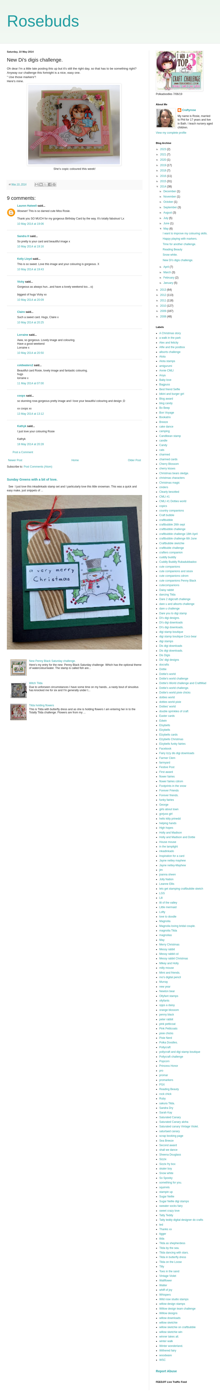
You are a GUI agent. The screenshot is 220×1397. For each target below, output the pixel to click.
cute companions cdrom (173, 575)
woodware (165, 1355)
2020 (163, 159)
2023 (163, 149)
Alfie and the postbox (172, 347)
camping (164, 431)
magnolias (165, 935)
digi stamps (166, 641)
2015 (163, 181)
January (168, 282)
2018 (163, 170)
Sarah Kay (165, 1112)
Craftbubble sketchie (171, 543)
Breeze (163, 422)
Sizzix (162, 1159)
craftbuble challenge (171, 548)
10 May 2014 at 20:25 (30, 322)
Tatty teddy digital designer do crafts (181, 1219)
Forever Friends (169, 790)
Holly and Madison (170, 832)
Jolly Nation (166, 879)
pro (161, 1070)
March (167, 272)
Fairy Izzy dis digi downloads (176, 753)
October (168, 201)
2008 (163, 316)
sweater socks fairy (171, 1205)
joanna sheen (167, 874)
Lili (161, 897)
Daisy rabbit (166, 590)
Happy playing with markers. (180, 238)
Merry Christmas (169, 944)
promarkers (166, 1080)
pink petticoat (167, 1024)
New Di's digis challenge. (178, 260)
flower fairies (167, 776)
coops (21, 395)
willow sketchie (168, 1322)
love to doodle (167, 916)
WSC (162, 1360)
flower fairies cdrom (171, 781)
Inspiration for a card (171, 856)
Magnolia (164, 921)
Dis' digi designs (169, 659)
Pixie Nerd (165, 1038)
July (166, 218)
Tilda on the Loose (170, 1262)
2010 (163, 305)
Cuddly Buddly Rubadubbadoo (178, 561)
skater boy (165, 1168)
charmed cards (168, 459)
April (166, 266)
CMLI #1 (164, 496)
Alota (162, 356)
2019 (163, 165)
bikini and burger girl (171, 393)
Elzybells (164, 729)
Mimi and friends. (169, 972)
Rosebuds (43, 21)
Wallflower (165, 1280)
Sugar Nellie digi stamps (174, 1201)
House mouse (167, 842)
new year (164, 986)
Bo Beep (164, 407)
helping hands (167, 823)
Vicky (20, 281)
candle (163, 440)
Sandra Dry (166, 1108)
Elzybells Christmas (171, 739)
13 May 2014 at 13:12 (30, 413)
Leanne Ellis (166, 883)
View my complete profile (171, 132)
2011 (163, 300)
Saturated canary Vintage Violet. (179, 1126)
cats (161, 450)
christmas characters (172, 477)
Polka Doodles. (168, 1042)
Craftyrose (189, 110)
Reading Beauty (172, 249)
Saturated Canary (170, 1117)
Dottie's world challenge (173, 678)
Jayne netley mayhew (172, 860)
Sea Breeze (166, 1140)
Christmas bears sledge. (174, 473)
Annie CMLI (166, 370)
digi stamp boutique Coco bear (178, 636)
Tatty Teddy (166, 1215)
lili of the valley (168, 902)
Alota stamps (167, 361)
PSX (162, 1084)
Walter (163, 1285)
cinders (163, 487)
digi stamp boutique (171, 632)
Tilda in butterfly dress (172, 1257)
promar (163, 1075)
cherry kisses (167, 468)
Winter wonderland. (171, 1346)
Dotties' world (167, 706)
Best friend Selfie (169, 389)
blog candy (166, 403)
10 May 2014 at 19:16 (30, 246)
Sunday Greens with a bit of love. (32, 479)
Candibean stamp (170, 436)
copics (163, 506)
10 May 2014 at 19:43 (30, 269)
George (163, 804)
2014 (163, 186)
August (168, 212)
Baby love (165, 380)
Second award (168, 1145)
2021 (163, 154)
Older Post (134, 460)
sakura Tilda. (167, 1103)
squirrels (164, 1187)
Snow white (166, 1173)
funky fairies (166, 799)
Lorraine (22, 334)
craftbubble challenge (172, 529)
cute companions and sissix (176, 571)
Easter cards (167, 715)
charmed (164, 454)
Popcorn (164, 1061)
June (166, 223)
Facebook (165, 748)
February (169, 277)
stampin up (166, 1192)
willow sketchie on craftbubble (177, 1327)
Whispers (165, 1294)
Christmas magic (169, 482)
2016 (163, 176)
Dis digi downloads (170, 645)
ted (161, 1224)
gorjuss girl (166, 813)
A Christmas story (170, 333)
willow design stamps (172, 1303)
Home (75, 460)
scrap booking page (171, 1135)
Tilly (161, 1266)
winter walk (166, 1341)
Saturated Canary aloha (173, 1122)
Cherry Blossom (169, 464)
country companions (171, 510)
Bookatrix (165, 417)
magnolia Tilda (168, 930)
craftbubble (166, 520)
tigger (162, 1233)
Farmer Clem (167, 758)
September (170, 207)
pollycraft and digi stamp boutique (179, 1051)
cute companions (169, 566)
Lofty (162, 912)
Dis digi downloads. (171, 650)
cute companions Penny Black (177, 580)
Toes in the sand (169, 1271)
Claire (21, 312)
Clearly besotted (169, 491)
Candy (163, 445)
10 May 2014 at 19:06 (30, 223)
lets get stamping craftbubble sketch (181, 888)
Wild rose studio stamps (173, 1299)
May (166, 228)
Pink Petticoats (168, 1028)
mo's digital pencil (170, 977)
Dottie (162, 669)
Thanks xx (165, 1229)
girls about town (169, 809)
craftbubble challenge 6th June (178, 538)
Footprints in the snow (172, 786)
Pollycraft (164, 1047)
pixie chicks (166, 1033)
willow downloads (170, 1318)
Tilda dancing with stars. (174, 1252)
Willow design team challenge (177, 1308)
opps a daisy (167, 1005)
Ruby (162, 1098)
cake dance (166, 426)
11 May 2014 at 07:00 (30, 383)
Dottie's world (167, 674)
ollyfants (164, 1000)
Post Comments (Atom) (38, 466)
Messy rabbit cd (169, 954)
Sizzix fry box (167, 1164)
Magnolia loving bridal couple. (177, 926)
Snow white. (170, 254)
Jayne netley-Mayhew (172, 865)
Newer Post (15, 460)
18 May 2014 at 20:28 (30, 444)
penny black (166, 1014)
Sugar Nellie (166, 1196)
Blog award (166, 398)
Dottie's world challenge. (174, 688)
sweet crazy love (169, 1210)
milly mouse (166, 967)
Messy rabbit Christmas (173, 958)
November (170, 196)
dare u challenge (169, 608)
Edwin (163, 720)
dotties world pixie (170, 702)
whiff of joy (165, 1289)
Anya (162, 375)
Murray (163, 981)
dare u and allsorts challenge (176, 604)
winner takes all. (169, 1336)
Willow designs (168, 1313)
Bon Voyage (166, 412)
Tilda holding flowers (41, 705)
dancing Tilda (167, 594)
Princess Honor (168, 1065)
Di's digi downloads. (171, 627)
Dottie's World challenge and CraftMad (182, 683)
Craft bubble (166, 515)
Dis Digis (164, 655)
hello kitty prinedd (170, 818)
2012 (163, 295)
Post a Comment (23, 452)
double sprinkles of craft (173, 711)
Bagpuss (164, 384)
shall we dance (168, 1149)
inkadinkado (166, 851)
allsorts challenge (170, 352)
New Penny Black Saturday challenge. (52, 661)
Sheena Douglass (170, 1154)
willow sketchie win (170, 1332)
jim (161, 870)
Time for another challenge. (179, 244)
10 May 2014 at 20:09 (30, 299)
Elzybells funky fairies (172, 743)
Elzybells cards (168, 734)
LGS (162, 893)
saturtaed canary (169, 1131)
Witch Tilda (36, 683)
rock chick (165, 1094)
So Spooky (166, 1178)
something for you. (170, 1182)
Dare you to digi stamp (173, 613)
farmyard (164, 762)
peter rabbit (166, 1019)
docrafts (164, 664)
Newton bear (167, 991)
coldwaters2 (25, 365)
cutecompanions (169, 585)
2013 (163, 289)
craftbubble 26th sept (172, 524)
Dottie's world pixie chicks (174, 692)
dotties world (167, 697)
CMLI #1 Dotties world (172, 501)
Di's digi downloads (171, 622)
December (170, 191)
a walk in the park (170, 337)
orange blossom (169, 1010)
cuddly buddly (167, 557)
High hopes (166, 827)
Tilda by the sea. (169, 1248)
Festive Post (166, 767)
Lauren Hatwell (27, 205)
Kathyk (21, 426)
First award (166, 772)
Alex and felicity (168, 342)
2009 (163, 311)
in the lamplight (168, 846)
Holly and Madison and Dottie (177, 837)
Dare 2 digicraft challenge (174, 599)
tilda (161, 1238)
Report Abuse (166, 1371)
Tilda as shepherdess (172, 1243)
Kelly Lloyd (24, 258)
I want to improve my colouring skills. (185, 233)
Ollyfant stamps (168, 996)
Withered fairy (167, 1350)
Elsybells (164, 725)
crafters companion (171, 552)
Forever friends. (169, 795)
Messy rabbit (167, 949)
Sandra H (23, 236)
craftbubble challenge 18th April (178, 534)
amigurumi (165, 366)
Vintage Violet (167, 1276)
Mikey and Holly (169, 963)
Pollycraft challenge (171, 1056)
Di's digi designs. (169, 618)
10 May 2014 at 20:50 (30, 353)
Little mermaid (167, 907)
